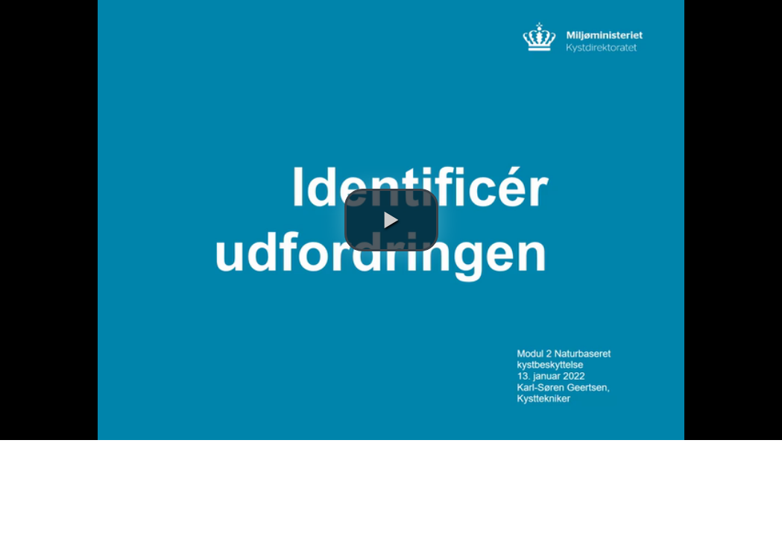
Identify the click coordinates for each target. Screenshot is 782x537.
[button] (391, 220)
